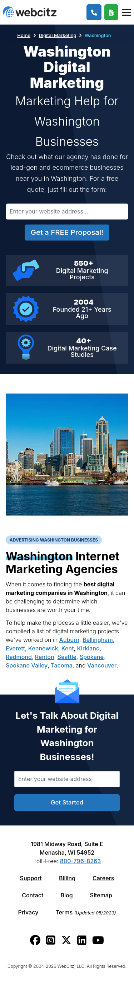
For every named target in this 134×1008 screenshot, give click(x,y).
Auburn (69, 639)
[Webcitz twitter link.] (66, 940)
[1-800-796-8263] (94, 12)
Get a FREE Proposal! (67, 232)
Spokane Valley (27, 665)
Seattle (67, 656)
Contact (32, 895)
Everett (15, 648)
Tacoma (62, 665)
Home (23, 35)
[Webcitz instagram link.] (50, 940)
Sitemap (101, 895)
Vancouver (101, 665)
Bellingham (98, 639)
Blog (66, 895)
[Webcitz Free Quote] (111, 12)
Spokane (92, 656)
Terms (85, 912)
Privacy (28, 912)
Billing (67, 878)
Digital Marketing (57, 35)
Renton (44, 656)
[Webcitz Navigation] (126, 12)
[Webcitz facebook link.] (35, 940)
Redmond (19, 656)
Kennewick (43, 648)
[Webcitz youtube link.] (98, 940)
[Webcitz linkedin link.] (81, 940)
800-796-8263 (80, 861)
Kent (67, 648)
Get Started (67, 802)
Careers (103, 878)
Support (31, 878)
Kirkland (88, 648)
